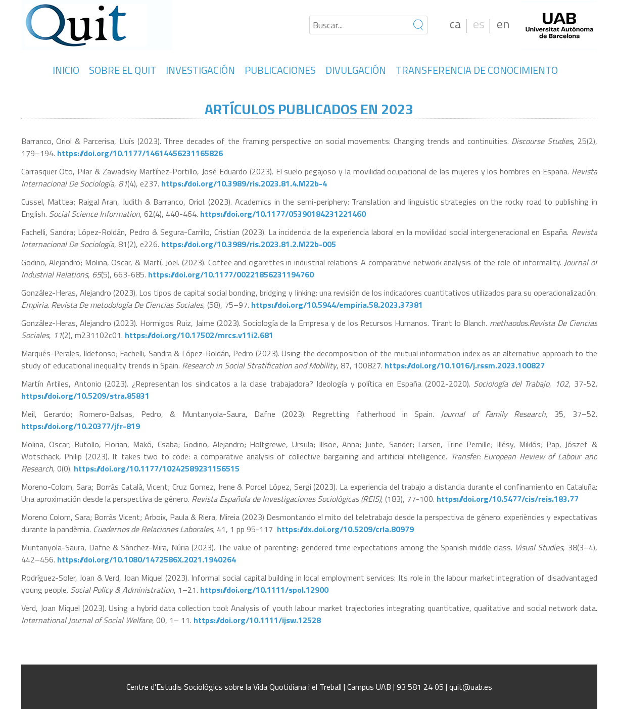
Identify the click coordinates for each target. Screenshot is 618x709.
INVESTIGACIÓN (200, 70)
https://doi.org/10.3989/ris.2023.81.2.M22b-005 (247, 244)
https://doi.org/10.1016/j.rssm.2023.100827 (465, 365)
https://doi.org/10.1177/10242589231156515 (157, 468)
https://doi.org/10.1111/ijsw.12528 (257, 620)
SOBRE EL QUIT (122, 70)
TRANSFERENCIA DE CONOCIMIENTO (477, 70)
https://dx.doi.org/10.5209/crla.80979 (345, 529)
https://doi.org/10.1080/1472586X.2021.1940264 (146, 559)
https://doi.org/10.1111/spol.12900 (264, 590)
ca (455, 24)
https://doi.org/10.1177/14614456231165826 (140, 153)
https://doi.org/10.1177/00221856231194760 (231, 274)
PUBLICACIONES (280, 70)
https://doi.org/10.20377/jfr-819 (80, 426)
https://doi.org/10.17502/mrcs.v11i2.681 (199, 335)
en (503, 24)
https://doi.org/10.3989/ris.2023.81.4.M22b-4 (244, 183)
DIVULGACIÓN (355, 70)
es (479, 24)
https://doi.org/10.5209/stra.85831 (85, 396)
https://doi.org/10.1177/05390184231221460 (283, 214)
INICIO (66, 70)
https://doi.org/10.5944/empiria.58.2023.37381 (337, 305)
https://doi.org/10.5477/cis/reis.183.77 (508, 499)
